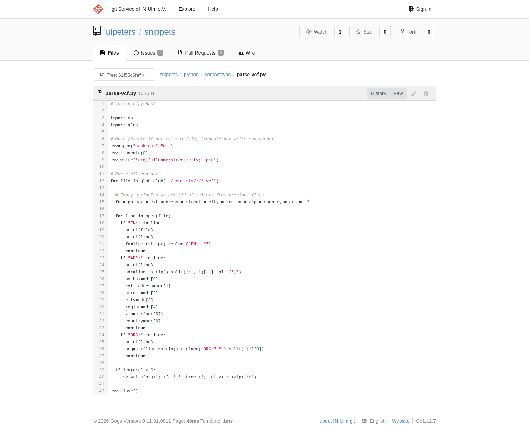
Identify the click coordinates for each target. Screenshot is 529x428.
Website (400, 421)
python (191, 74)
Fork (408, 32)
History (378, 93)
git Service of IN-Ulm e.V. (139, 9)
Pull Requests (201, 53)
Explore (187, 9)
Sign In (420, 9)
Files (109, 53)
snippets (160, 31)
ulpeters (121, 31)
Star (363, 32)
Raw (398, 93)
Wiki (246, 53)
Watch (316, 32)
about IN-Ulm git (337, 421)
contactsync (218, 74)
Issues (148, 53)
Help (213, 9)
